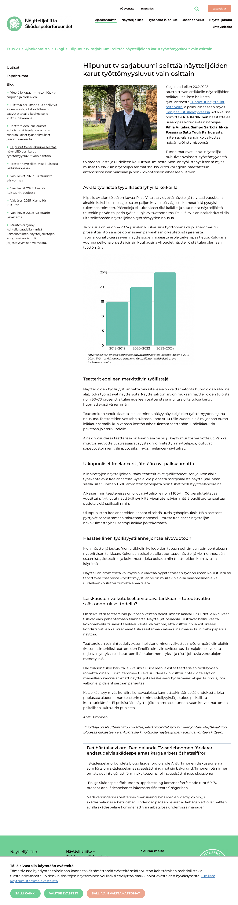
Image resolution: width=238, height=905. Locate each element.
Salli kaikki (25, 893)
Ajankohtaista (106, 20)
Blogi (11, 84)
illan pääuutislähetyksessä (188, 112)
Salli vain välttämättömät (116, 893)
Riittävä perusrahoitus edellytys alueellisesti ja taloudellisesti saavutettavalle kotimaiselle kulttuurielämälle (32, 111)
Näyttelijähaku (220, 20)
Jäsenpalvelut (193, 20)
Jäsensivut (219, 8)
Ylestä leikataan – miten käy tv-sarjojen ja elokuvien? (31, 95)
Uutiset (13, 67)
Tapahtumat (18, 76)
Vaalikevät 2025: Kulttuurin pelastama (28, 215)
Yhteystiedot (222, 27)
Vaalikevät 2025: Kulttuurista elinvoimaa (29, 178)
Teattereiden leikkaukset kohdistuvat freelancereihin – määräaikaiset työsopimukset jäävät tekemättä (28, 132)
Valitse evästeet (63, 893)
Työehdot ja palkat (163, 20)
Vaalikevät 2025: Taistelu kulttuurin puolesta (26, 190)
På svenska (127, 8)
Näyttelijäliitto (132, 20)
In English (147, 8)
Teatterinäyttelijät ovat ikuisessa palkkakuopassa (32, 166)
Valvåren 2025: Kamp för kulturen (26, 203)
